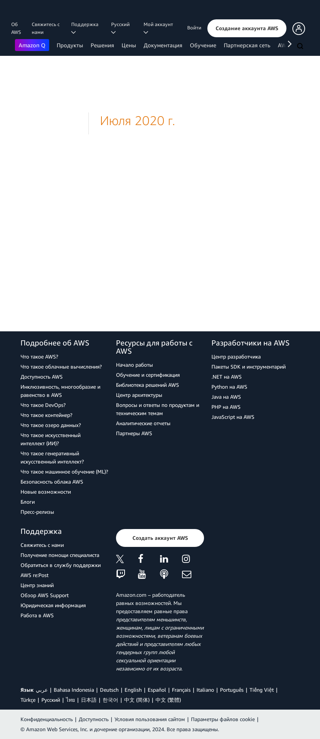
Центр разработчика (236, 356)
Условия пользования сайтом (149, 719)
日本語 (89, 700)
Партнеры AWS (134, 433)
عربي (42, 690)
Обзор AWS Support (45, 595)
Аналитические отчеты (143, 423)
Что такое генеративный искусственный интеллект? (52, 457)
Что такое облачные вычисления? (61, 366)
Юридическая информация (53, 605)
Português (232, 690)
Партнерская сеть (247, 45)
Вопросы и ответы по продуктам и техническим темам (157, 409)
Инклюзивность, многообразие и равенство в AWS (60, 390)
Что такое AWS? (39, 356)
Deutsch (109, 690)
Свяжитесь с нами (46, 28)
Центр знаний (37, 585)
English (133, 690)
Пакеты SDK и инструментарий (248, 366)
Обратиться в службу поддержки (61, 565)
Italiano (205, 690)
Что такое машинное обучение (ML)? (64, 471)
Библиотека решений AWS (147, 385)
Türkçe (28, 700)
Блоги (28, 501)
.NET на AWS (226, 376)
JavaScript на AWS (232, 417)
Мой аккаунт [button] (159, 28)
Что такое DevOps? (43, 405)
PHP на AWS (226, 407)
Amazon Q (32, 45)
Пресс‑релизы (37, 512)
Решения (102, 45)
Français (181, 690)
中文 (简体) (137, 700)
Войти (194, 28)
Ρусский (50, 700)
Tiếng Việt (262, 690)
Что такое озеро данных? (51, 425)
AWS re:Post (34, 575)
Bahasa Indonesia (74, 690)
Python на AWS (229, 386)
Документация (163, 45)
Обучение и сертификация (148, 375)
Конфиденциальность (47, 719)
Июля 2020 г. (137, 120)
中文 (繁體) (168, 700)
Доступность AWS (42, 376)
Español (157, 690)
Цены (129, 45)
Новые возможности (46, 491)
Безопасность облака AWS (52, 481)
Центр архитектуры (139, 395)
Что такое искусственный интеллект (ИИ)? (51, 439)
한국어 (110, 700)
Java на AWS (226, 397)
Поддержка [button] (86, 28)
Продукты (70, 45)
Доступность (94, 719)
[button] (246, 28)
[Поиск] (301, 46)
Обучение (203, 45)
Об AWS (16, 28)
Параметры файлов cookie (223, 719)
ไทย (70, 700)
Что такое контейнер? (46, 415)
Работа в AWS (37, 615)
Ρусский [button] (121, 28)
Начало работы (134, 364)
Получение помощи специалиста (60, 555)
